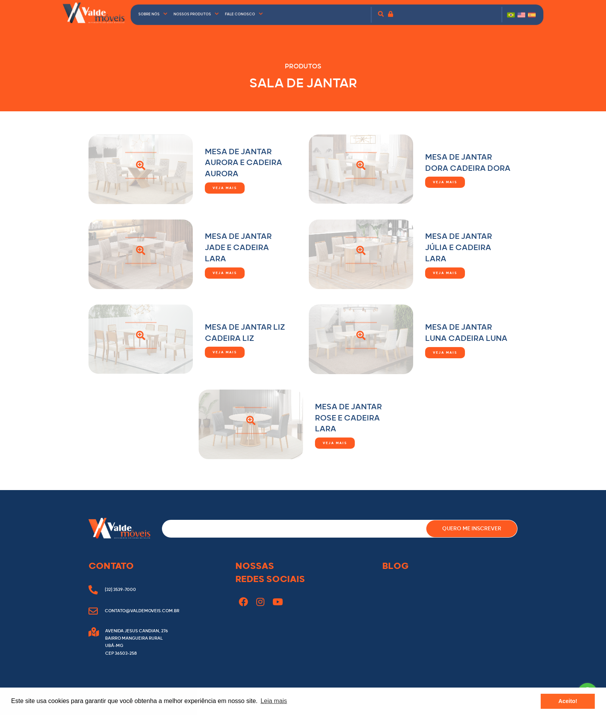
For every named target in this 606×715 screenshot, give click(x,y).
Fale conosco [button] (244, 10)
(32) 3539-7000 (112, 589)
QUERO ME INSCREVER (471, 529)
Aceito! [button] (567, 701)
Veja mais (225, 188)
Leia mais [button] (273, 701)
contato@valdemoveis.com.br (134, 610)
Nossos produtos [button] (196, 10)
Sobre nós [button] (152, 10)
